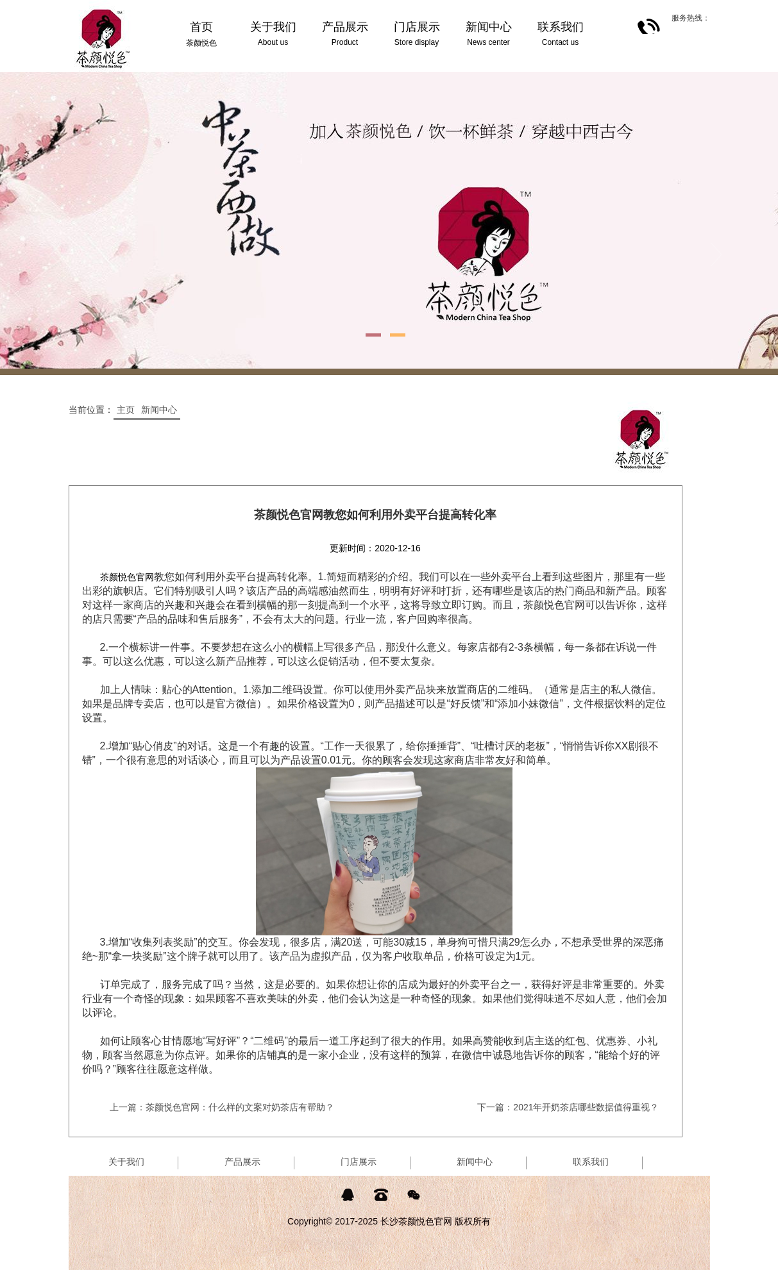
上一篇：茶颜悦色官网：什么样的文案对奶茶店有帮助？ (222, 1107)
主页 (126, 410)
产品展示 (242, 1162)
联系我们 (591, 1162)
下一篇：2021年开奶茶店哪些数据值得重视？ (568, 1107)
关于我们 (126, 1162)
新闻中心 (159, 410)
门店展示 (358, 1162)
